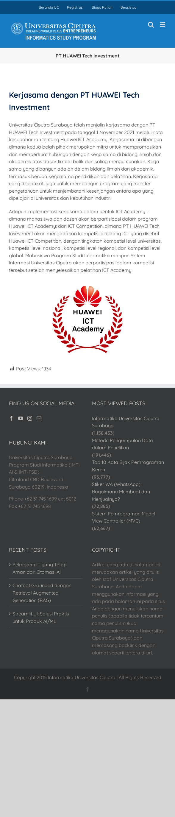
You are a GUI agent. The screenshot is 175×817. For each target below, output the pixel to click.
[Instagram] (29, 418)
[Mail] (39, 418)
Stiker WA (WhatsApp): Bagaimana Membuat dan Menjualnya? (121, 491)
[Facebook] (11, 418)
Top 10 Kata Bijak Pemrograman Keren (128, 466)
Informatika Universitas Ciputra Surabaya (126, 422)
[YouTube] (20, 418)
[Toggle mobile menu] (163, 24)
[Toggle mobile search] (151, 24)
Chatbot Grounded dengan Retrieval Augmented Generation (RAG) (41, 592)
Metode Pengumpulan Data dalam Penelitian (122, 444)
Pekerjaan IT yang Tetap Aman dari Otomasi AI (39, 568)
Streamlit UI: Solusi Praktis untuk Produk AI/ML (40, 617)
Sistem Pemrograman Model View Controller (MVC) (123, 517)
